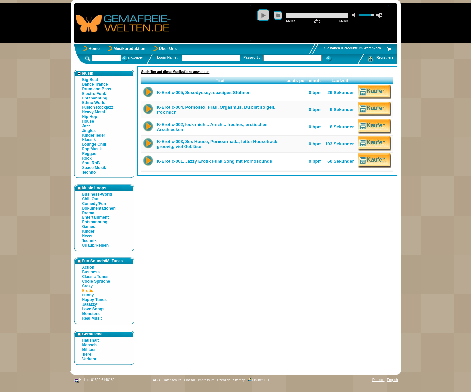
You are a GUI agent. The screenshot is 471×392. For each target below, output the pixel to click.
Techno (89, 172)
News (87, 236)
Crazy (87, 286)
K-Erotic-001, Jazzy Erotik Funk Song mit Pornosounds (214, 161)
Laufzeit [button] (340, 80)
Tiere (86, 354)
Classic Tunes (95, 276)
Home (94, 48)
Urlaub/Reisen (95, 245)
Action (88, 267)
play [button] (263, 15)
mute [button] (355, 15)
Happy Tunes (94, 299)
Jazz (86, 126)
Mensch (89, 345)
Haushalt (90, 340)
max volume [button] (379, 15)
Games (88, 226)
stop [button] (278, 15)
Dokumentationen (99, 208)
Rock (87, 158)
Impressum (206, 380)
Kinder (88, 231)
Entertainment (95, 217)
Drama (88, 213)
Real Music (92, 318)
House (88, 121)
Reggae (89, 153)
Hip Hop (89, 116)
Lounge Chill (94, 144)
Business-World (97, 194)
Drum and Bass (96, 89)
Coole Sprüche (96, 281)
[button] (148, 80)
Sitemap (239, 380)
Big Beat (90, 79)
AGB (156, 380)
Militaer (89, 349)
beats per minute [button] (304, 80)
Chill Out (90, 199)
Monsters (91, 313)
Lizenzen (223, 380)
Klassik (89, 139)
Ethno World (94, 102)
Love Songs (93, 309)
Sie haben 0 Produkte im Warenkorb (352, 48)
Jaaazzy (89, 304)
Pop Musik (92, 149)
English (392, 380)
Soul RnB (91, 163)
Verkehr (89, 359)
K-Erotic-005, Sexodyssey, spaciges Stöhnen (203, 92)
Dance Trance (95, 84)
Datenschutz (172, 380)
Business (91, 272)
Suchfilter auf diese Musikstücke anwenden (175, 72)
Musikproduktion (130, 48)
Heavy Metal (93, 112)
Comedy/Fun (94, 203)
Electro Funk (94, 93)
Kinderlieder (93, 135)
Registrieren (385, 57)
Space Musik (94, 167)
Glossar (189, 380)
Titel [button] (220, 80)
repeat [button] (317, 21)
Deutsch (378, 380)
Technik (89, 240)
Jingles (89, 130)
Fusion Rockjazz (97, 107)
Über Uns (168, 48)
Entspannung (95, 98)
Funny (88, 295)
